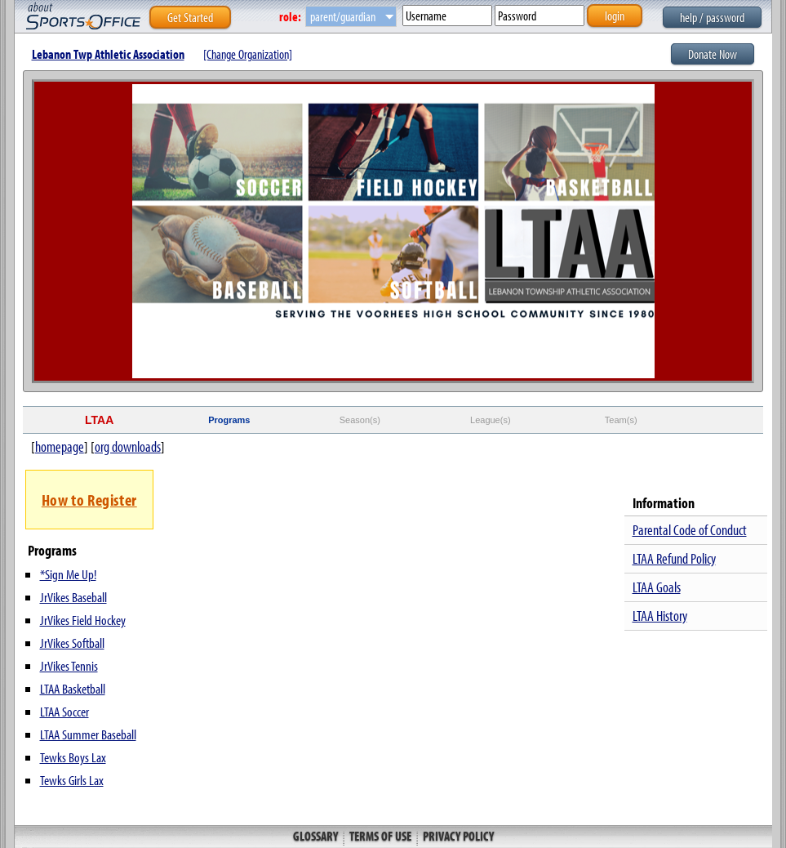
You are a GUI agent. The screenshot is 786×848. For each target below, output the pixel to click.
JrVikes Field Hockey (83, 619)
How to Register (89, 499)
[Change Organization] (247, 54)
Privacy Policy (457, 836)
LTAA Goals (657, 587)
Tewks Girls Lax (72, 779)
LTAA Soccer (64, 711)
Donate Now (712, 54)
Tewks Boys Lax (73, 756)
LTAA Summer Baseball (88, 734)
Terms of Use (380, 836)
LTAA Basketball (72, 688)
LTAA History (660, 615)
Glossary (316, 836)
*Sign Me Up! (68, 573)
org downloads (128, 446)
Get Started (190, 17)
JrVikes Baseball (73, 596)
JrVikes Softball (72, 642)
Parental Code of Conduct (690, 529)
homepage (59, 446)
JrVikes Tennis (69, 665)
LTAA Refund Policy (674, 558)
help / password (712, 17)
